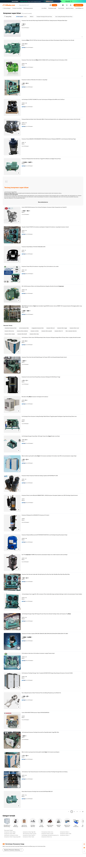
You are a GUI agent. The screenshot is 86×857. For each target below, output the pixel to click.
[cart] (67, 5)
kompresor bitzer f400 (9, 833)
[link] (84, 844)
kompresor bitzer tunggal (62, 328)
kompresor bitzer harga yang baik (12, 836)
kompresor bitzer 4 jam (28, 836)
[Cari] (54, 5)
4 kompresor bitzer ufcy (47, 832)
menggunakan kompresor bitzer (38, 328)
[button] (50, 5)
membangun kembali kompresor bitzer (50, 835)
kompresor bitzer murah (74, 328)
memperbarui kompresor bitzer (11, 328)
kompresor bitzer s (64, 832)
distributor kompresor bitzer (11, 835)
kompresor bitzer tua (47, 836)
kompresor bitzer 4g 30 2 (29, 835)
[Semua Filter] (8, 16)
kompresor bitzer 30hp (9, 832)
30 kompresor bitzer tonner (29, 833)
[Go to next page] (80, 811)
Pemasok (27, 27)
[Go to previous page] (68, 811)
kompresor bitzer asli (50, 328)
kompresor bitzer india (65, 833)
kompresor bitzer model (47, 833)
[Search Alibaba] (33, 5)
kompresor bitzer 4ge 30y (29, 832)
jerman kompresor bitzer (24, 328)
